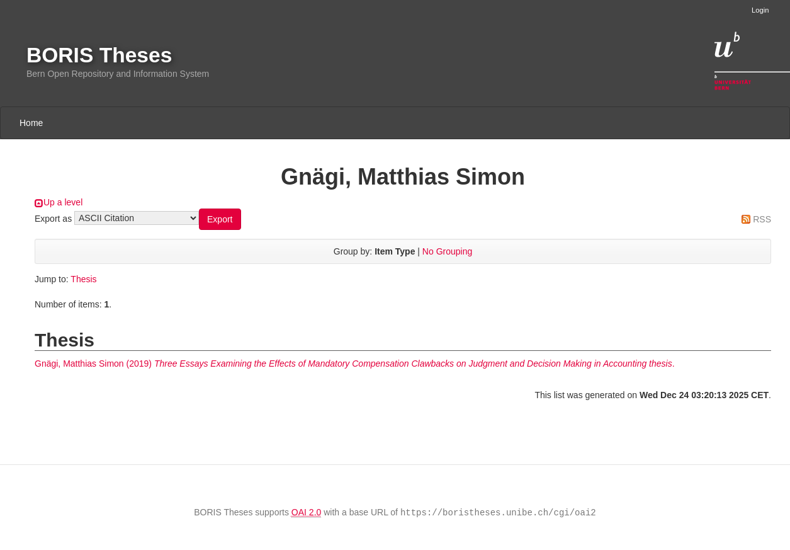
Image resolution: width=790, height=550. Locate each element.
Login (760, 10)
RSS (762, 219)
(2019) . (355, 363)
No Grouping (447, 251)
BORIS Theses (99, 55)
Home (31, 123)
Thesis (83, 279)
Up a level (62, 202)
